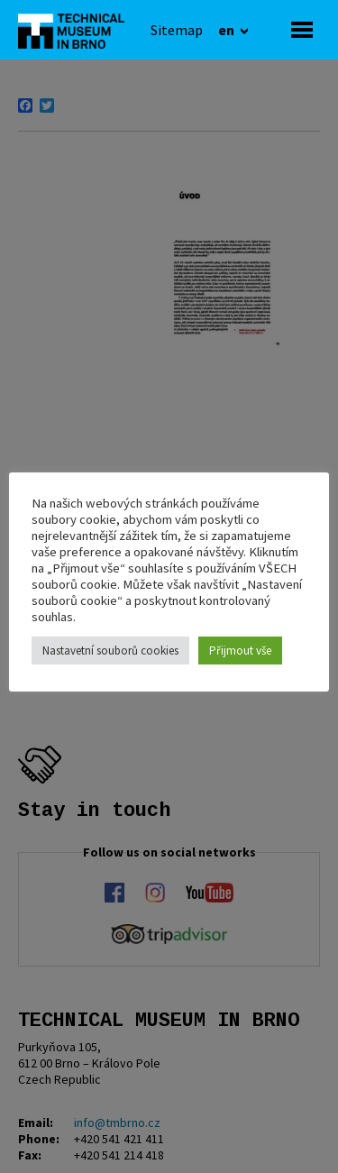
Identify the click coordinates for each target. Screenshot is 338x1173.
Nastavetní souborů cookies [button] (110, 650)
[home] (76, 30)
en (227, 30)
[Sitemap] (177, 30)
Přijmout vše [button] (240, 650)
